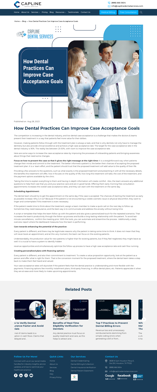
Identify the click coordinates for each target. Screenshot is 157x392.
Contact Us (85, 12)
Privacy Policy (55, 377)
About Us (25, 12)
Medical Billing (108, 12)
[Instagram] (26, 375)
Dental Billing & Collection (82, 364)
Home (16, 12)
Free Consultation (128, 12)
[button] (13, 319)
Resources (60, 12)
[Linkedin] (21, 375)
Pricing (45, 12)
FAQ (51, 374)
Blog (52, 12)
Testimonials (73, 12)
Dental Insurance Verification (83, 367)
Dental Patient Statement (82, 371)
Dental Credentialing (80, 361)
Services (34, 12)
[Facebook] (16, 375)
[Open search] (141, 12)
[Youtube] (31, 375)
